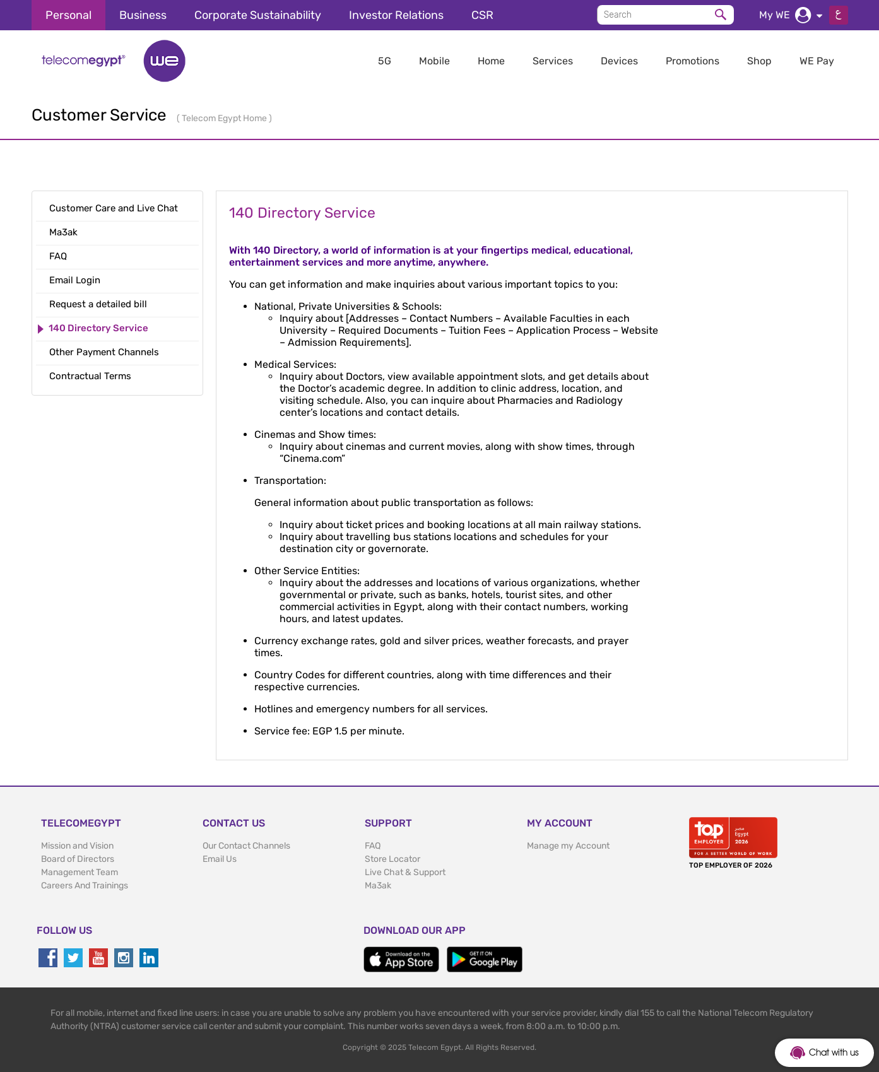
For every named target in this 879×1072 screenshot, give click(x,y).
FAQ (373, 845)
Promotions (692, 61)
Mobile (434, 61)
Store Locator (392, 859)
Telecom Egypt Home (225, 118)
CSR (482, 15)
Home (491, 61)
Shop (759, 61)
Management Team (79, 872)
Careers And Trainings (84, 885)
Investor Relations (396, 15)
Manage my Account (568, 845)
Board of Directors (77, 859)
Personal (68, 15)
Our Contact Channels (246, 845)
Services (553, 61)
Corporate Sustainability (257, 15)
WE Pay (816, 61)
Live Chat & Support (405, 872)
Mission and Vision (77, 845)
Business (143, 15)
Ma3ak (378, 885)
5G (384, 61)
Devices (619, 61)
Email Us (220, 859)
